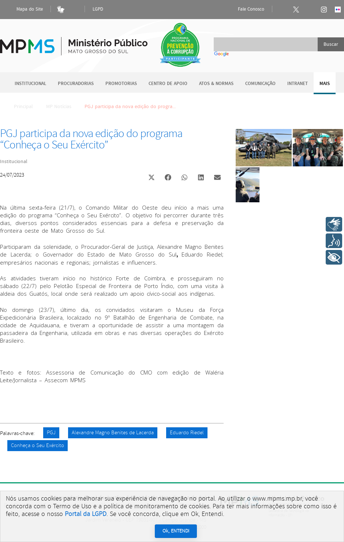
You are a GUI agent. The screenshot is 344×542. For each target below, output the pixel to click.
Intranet (297, 83)
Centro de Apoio (168, 83)
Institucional (30, 83)
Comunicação (260, 83)
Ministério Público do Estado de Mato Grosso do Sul (73, 42)
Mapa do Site (23, 9)
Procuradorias (76, 83)
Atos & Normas (216, 83)
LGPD (98, 9)
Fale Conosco (244, 9)
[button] (151, 178)
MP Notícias (58, 107)
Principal (18, 107)
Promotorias (121, 83)
